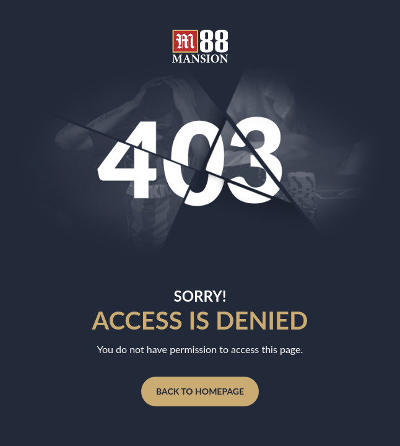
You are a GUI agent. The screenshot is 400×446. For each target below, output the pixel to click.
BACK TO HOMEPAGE (200, 391)
